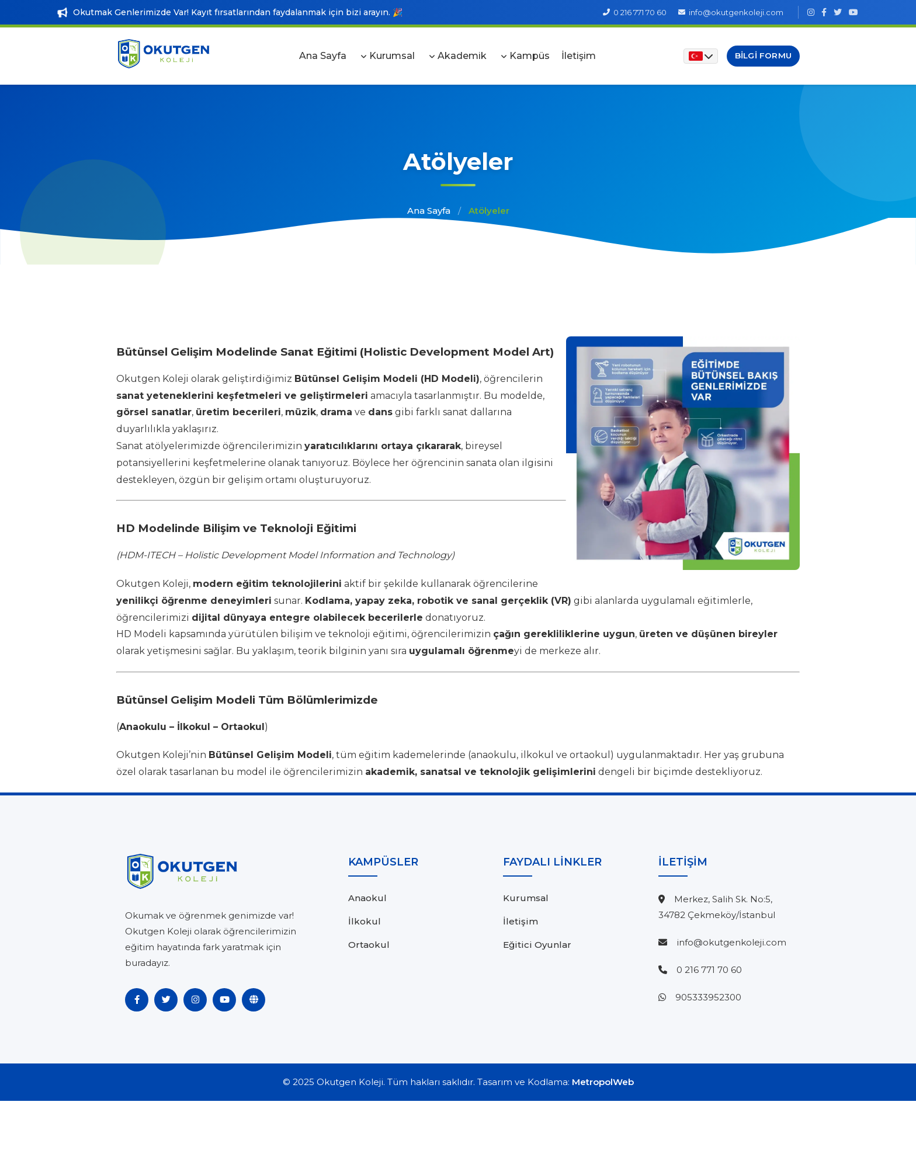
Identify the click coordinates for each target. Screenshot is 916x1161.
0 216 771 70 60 (709, 969)
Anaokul (367, 897)
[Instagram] (195, 999)
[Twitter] (166, 999)
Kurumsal (392, 55)
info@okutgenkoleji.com (731, 942)
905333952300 (708, 997)
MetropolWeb (603, 1081)
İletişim (578, 55)
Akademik (462, 55)
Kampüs (529, 55)
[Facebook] (136, 999)
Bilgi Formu (763, 55)
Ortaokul (369, 944)
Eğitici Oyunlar (537, 944)
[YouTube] (224, 999)
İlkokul (364, 921)
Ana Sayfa (322, 55)
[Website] (253, 999)
